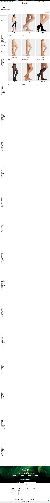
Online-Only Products (20, 493)
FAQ (18, 494)
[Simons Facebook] (22, 499)
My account (43, 1)
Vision (12, 1)
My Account (19, 489)
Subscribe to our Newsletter (17, 482)
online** (36, 476)
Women (1, 14)
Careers (7, 1)
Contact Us (12, 488)
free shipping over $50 (22, 0)
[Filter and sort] (47, 12)
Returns (19, 492)
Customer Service (13, 489)
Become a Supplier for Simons (14, 491)
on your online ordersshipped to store (22, 476)
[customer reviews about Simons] (31, 499)
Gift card (10, 1)
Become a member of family (25, 479)
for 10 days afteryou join (14, 476)
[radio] (14, 32)
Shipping (19, 491)
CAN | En (1, 1)
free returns (28, 0)
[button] (39, 1)
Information (19, 488)
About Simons (34, 488)
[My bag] (48, 1)
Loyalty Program (25, 470)
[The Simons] (25, 469)
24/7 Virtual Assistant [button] (13, 490)
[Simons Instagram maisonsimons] (21, 499)
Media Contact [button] (12, 492)
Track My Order (19, 490)
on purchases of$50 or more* (30, 476)
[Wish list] (45, 1)
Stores (5, 1)
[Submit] (35, 482)
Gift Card (12, 494)
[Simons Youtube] (26, 499)
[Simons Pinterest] (25, 499)
